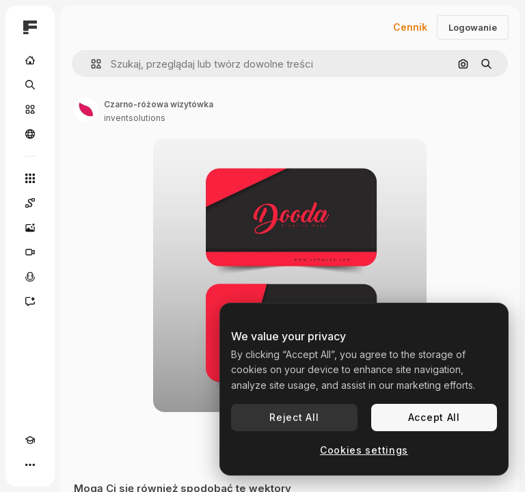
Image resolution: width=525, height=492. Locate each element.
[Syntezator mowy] (30, 277)
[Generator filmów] (30, 252)
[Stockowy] (30, 109)
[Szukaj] (30, 85)
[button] (90, 64)
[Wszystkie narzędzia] (30, 178)
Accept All (434, 417)
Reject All (294, 417)
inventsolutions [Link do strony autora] (134, 118)
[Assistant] (30, 301)
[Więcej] (30, 465)
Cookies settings (364, 450)
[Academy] (30, 440)
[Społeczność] (30, 134)
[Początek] (30, 60)
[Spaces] (30, 203)
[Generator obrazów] (30, 227)
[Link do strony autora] (86, 109)
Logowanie (472, 27)
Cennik (410, 27)
